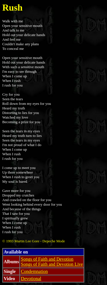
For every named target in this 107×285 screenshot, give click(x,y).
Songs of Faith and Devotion (47, 259)
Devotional (31, 278)
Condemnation (34, 271)
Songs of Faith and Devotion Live (52, 264)
